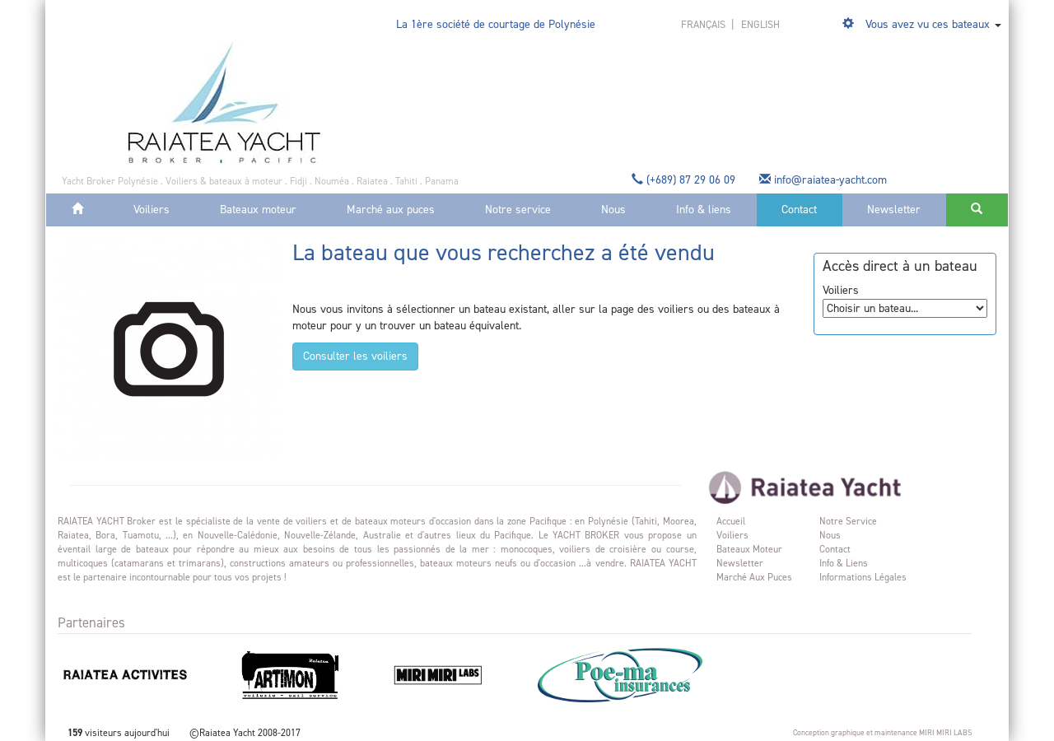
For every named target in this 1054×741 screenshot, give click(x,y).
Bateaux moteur (258, 209)
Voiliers (151, 209)
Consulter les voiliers (355, 356)
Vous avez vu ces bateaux (927, 24)
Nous (613, 209)
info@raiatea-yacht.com (824, 180)
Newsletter (894, 209)
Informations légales (863, 577)
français (704, 24)
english (760, 24)
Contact (799, 209)
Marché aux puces (391, 209)
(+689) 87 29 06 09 (685, 180)
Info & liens (703, 209)
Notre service (518, 209)
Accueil (730, 521)
